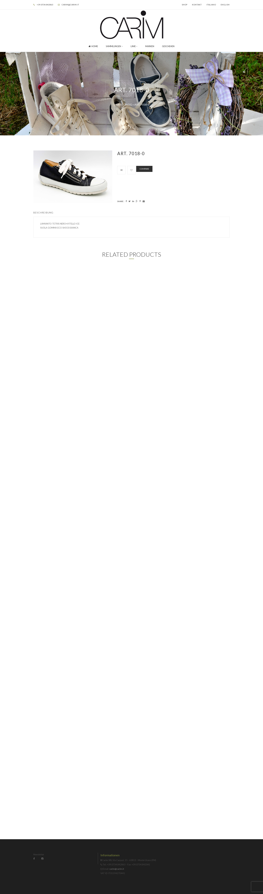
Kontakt (197, 5)
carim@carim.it (70, 5)
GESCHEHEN (168, 46)
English (225, 5)
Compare (144, 169)
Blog (128, 104)
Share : (120, 201)
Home (93, 46)
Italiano (211, 5)
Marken (149, 46)
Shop (184, 5)
